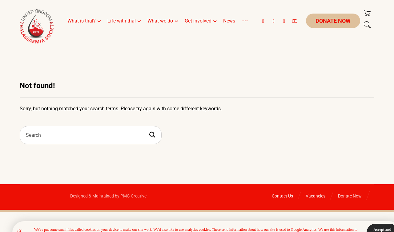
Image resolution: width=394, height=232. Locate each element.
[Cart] (367, 13)
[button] (263, 21)
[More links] (245, 28)
